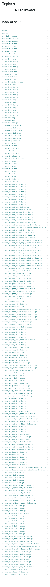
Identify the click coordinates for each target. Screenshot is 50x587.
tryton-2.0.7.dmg (9, 100)
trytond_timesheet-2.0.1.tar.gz (15, 572)
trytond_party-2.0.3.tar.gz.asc (15, 383)
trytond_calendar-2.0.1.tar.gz (14, 301)
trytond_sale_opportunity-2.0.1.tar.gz (18, 488)
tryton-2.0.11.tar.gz (10, 72)
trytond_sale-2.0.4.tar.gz (13, 483)
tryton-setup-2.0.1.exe (11, 128)
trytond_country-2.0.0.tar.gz (14, 342)
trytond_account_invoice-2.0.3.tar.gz (17, 220)
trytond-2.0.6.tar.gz (10, 171)
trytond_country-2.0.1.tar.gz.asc (16, 347)
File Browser (25, 10)
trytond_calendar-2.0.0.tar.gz (14, 299)
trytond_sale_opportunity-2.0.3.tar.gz (18, 493)
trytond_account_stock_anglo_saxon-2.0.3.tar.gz (22, 248)
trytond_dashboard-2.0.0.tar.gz (15, 358)
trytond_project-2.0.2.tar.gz (14, 432)
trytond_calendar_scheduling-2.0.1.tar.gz (19, 314)
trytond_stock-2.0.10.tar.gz (13, 511)
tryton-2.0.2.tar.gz (10, 87)
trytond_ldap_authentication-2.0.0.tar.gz (19, 365)
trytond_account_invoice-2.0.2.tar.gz (17, 217)
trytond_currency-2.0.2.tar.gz (14, 355)
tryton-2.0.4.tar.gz (10, 92)
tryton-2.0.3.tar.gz (10, 90)
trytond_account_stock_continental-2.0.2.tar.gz (22, 263)
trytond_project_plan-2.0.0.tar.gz (16, 434)
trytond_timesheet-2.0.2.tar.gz (15, 575)
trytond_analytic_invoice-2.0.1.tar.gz (18, 281)
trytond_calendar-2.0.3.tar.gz (14, 307)
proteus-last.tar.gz (10, 56)
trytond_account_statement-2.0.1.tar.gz (18, 235)
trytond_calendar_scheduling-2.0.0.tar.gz (19, 312)
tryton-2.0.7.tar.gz (10, 105)
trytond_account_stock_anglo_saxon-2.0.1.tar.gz (22, 243)
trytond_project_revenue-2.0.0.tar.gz (17, 444)
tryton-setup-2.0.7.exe (11, 136)
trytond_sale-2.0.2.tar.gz (13, 478)
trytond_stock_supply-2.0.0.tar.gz (16, 552)
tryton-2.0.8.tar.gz (10, 113)
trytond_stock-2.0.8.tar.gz (13, 531)
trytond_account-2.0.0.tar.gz (14, 184)
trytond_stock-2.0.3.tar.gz (13, 518)
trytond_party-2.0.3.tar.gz (13, 381)
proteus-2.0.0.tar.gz (10, 44)
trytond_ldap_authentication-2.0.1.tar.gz (19, 368)
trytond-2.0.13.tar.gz (11, 156)
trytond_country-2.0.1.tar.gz (14, 345)
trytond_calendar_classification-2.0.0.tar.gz (21, 309)
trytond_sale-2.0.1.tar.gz (13, 475)
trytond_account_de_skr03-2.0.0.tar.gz (18, 210)
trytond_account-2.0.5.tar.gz (14, 197)
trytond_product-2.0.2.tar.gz (14, 404)
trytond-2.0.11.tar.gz (11, 151)
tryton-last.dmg (8, 118)
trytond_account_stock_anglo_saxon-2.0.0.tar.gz (22, 240)
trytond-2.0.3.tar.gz (10, 164)
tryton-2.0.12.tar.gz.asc (12, 82)
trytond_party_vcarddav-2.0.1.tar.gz (17, 393)
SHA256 (4, 31)
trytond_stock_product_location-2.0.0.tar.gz (21, 549)
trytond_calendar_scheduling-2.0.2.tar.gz (19, 317)
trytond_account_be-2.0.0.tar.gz (15, 207)
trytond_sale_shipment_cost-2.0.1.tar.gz (19, 501)
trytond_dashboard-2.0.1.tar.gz (15, 360)
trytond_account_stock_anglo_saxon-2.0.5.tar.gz (22, 253)
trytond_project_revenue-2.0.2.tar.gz (17, 449)
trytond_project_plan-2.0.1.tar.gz (16, 437)
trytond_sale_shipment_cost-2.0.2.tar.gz (19, 503)
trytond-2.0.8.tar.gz (10, 176)
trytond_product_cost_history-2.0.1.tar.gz (20, 421)
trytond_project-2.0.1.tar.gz (14, 429)
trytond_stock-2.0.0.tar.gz (13, 506)
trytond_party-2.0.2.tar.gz (13, 378)
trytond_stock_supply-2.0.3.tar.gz (16, 559)
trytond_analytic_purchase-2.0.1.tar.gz (18, 291)
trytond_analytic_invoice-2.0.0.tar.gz (18, 279)
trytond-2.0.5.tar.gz (10, 169)
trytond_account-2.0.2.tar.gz (14, 189)
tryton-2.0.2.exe (9, 85)
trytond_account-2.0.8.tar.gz (14, 204)
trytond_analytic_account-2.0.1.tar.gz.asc (20, 276)
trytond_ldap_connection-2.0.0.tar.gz (17, 370)
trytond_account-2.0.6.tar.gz (14, 199)
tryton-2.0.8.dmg (9, 108)
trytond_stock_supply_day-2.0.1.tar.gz (18, 567)
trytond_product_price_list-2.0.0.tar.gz (19, 424)
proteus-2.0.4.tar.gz (10, 54)
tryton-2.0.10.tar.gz (10, 69)
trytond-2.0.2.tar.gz (10, 161)
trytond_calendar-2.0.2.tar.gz (14, 304)
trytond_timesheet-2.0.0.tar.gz (15, 569)
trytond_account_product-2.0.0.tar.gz (17, 230)
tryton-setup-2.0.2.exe (11, 133)
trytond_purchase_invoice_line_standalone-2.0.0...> (24, 467)
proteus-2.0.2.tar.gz (10, 49)
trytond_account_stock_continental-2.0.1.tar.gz (22, 261)
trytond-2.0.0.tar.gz (10, 143)
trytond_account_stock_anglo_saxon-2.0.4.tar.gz (22, 250)
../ (3, 28)
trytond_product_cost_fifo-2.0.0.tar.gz (18, 414)
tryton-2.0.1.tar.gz (10, 67)
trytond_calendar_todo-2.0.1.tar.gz (17, 324)
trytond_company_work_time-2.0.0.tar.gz (18, 340)
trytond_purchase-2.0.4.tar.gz (14, 462)
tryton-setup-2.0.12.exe (12, 130)
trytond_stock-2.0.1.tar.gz (13, 508)
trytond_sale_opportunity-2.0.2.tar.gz (18, 490)
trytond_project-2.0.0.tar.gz (14, 426)
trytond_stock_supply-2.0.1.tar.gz (16, 554)
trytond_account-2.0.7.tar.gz (14, 202)
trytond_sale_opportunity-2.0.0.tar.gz (18, 485)
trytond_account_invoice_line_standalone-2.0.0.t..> (24, 227)
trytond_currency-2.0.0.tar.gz (14, 350)
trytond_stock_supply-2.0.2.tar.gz (16, 557)
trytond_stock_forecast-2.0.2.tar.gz (17, 541)
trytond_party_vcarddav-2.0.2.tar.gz (17, 396)
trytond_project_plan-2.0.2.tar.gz (16, 439)
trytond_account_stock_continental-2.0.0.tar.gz (22, 258)
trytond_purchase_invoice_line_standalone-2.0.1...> (24, 470)
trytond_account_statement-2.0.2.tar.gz (18, 238)
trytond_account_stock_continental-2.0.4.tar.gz (22, 268)
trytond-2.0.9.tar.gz (10, 179)
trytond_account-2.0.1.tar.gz (14, 187)
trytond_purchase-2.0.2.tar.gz (14, 457)
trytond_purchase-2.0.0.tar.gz (14, 452)
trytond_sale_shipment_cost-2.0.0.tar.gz (19, 498)
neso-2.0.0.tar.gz (9, 36)
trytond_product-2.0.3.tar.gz (14, 406)
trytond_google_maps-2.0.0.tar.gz (16, 363)
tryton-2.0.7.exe (9, 102)
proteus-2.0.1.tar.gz (10, 46)
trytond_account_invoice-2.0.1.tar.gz (17, 215)
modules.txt (6, 34)
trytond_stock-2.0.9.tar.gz (13, 534)
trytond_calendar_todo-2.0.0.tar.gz (17, 322)
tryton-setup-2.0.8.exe (11, 138)
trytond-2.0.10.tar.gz (11, 148)
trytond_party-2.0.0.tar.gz (13, 373)
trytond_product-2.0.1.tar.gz (14, 401)
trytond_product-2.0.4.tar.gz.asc (16, 411)
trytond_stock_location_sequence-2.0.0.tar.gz (21, 546)
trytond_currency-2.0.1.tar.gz (14, 353)
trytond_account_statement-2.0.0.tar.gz (18, 233)
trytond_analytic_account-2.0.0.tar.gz (18, 271)
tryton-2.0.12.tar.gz (10, 79)
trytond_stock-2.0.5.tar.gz (13, 524)
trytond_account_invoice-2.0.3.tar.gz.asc (19, 222)
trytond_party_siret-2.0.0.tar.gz (16, 386)
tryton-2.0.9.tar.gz (10, 115)
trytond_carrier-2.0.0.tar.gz (14, 330)
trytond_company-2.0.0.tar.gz (14, 332)
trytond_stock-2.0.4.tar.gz (13, 521)
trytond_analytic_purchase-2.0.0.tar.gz (18, 289)
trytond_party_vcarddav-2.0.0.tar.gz (17, 391)
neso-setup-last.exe (10, 41)
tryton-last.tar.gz (10, 123)
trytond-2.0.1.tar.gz (10, 146)
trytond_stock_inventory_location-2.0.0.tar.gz (21, 544)
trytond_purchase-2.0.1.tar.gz (14, 455)
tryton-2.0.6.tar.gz (10, 97)
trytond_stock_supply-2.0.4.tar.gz (16, 562)
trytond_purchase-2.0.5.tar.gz (14, 465)
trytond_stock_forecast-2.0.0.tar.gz (17, 536)
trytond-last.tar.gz (10, 181)
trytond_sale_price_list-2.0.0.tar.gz (17, 495)
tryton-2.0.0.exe (9, 59)
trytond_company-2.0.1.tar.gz (14, 335)
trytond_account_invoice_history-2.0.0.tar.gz (21, 225)
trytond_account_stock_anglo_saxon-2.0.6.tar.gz (22, 256)
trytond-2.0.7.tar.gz (10, 174)
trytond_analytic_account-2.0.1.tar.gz (18, 273)
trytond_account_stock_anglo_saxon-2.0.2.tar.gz (22, 245)
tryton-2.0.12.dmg (9, 74)
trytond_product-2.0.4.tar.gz (14, 409)
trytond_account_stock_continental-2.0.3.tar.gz (22, 266)
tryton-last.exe (8, 120)
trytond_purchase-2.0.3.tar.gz (14, 460)
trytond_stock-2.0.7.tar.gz (13, 529)
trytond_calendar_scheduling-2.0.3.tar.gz (19, 319)
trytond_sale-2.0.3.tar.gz (13, 480)
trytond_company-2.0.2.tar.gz (14, 337)
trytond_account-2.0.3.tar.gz (14, 192)
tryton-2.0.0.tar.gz (10, 62)
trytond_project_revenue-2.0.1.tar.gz (17, 447)
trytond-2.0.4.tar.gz (10, 166)
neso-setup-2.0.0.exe (10, 39)
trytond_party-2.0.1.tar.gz (13, 375)
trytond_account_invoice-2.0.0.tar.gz (17, 212)
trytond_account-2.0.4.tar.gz (14, 194)
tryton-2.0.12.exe (9, 77)
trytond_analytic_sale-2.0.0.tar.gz (17, 294)
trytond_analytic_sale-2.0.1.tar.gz (17, 296)
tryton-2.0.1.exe (9, 64)
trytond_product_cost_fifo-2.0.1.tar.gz (18, 416)
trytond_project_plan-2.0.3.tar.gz (16, 442)
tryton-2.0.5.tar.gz (10, 95)
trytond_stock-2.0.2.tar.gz (13, 516)
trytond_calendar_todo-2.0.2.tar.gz (17, 327)
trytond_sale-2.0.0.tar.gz (13, 472)
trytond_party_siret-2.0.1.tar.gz (16, 388)
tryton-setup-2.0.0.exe (11, 125)
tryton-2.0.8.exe (9, 110)
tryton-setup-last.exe (11, 141)
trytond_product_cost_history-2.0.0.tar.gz (20, 419)
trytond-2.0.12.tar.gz (11, 153)
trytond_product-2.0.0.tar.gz (14, 398)
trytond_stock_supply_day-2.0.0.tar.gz (18, 564)
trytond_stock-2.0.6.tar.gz (13, 526)
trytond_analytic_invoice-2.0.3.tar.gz (18, 286)
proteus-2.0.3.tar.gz (10, 51)
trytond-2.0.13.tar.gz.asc (13, 159)
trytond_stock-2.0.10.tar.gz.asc (15, 513)
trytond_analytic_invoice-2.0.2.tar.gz (18, 284)
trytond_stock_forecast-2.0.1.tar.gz (17, 539)
